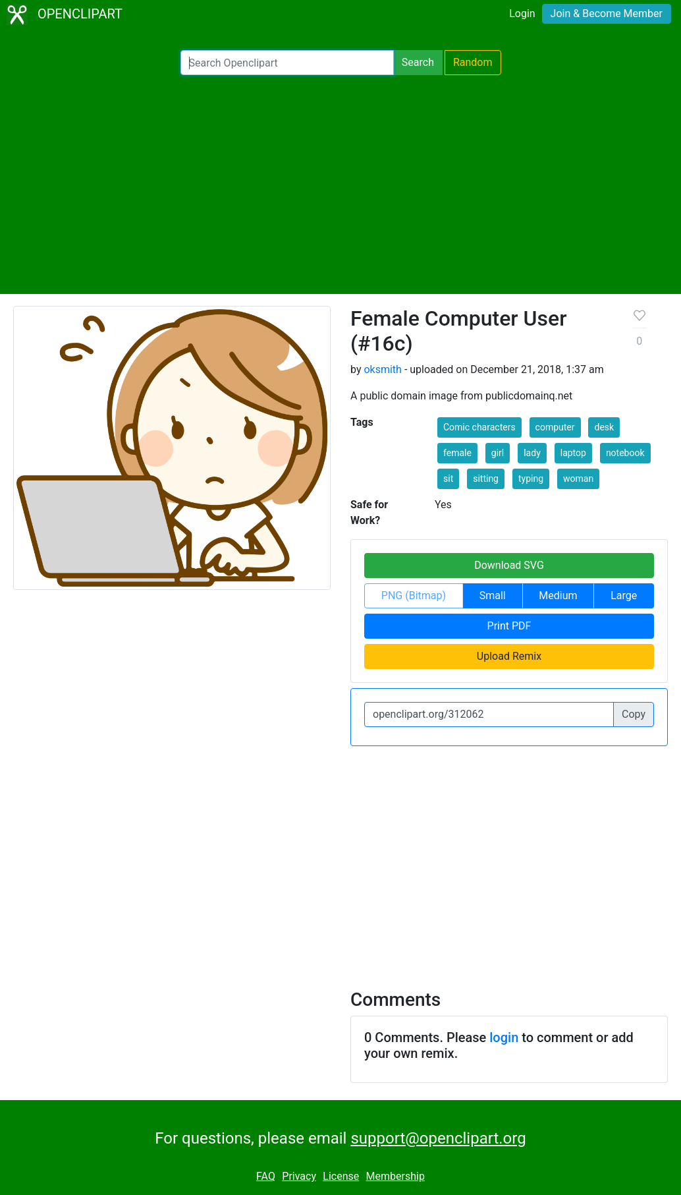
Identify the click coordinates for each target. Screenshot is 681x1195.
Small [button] (492, 595)
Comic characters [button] (479, 427)
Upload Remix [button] (509, 656)
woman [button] (578, 478)
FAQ (265, 1176)
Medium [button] (558, 595)
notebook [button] (625, 453)
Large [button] (624, 595)
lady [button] (532, 453)
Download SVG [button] (509, 565)
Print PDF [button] (509, 626)
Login (522, 13)
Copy (633, 714)
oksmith (382, 369)
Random (473, 62)
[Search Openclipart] (287, 62)
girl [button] (497, 453)
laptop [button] (573, 453)
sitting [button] (486, 478)
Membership (395, 1176)
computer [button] (555, 427)
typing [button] (530, 478)
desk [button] (604, 427)
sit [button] (448, 478)
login (503, 1037)
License (341, 1176)
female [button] (457, 453)
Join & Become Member (607, 13)
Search (418, 62)
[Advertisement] (340, 184)
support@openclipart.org (438, 1138)
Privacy (299, 1176)
